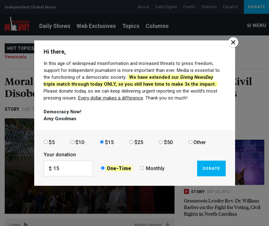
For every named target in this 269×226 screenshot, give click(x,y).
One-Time (119, 168)
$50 (168, 142)
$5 (52, 142)
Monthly (155, 168)
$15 (109, 142)
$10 (79, 142)
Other (199, 142)
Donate (211, 168)
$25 (138, 142)
